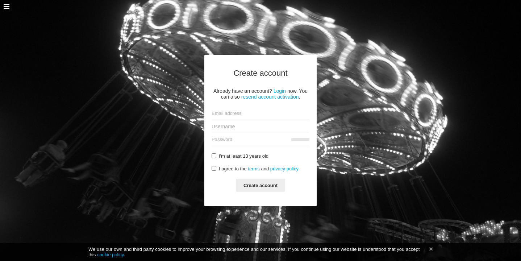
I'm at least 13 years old (240, 156)
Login (280, 91)
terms (254, 168)
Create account (260, 185)
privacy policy (284, 168)
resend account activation (270, 97)
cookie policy (110, 254)
